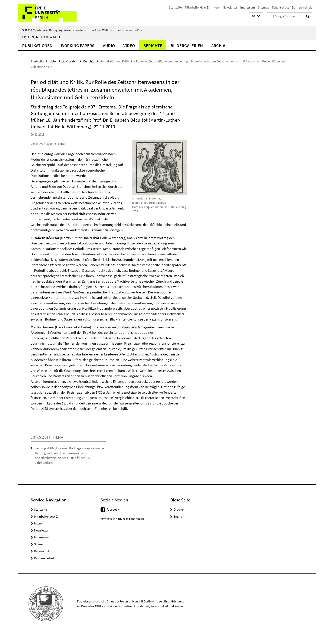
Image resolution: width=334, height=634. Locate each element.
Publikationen (37, 45)
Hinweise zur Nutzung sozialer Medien (122, 518)
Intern (216, 7)
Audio (109, 45)
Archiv (218, 45)
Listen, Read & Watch (42, 36)
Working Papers (77, 45)
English (178, 516)
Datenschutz (280, 7)
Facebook (113, 509)
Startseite (175, 7)
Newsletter (230, 7)
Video (129, 45)
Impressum (247, 7)
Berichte (152, 45)
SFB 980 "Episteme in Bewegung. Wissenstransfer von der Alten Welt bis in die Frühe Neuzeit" (82, 30)
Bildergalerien (187, 45)
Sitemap (263, 7)
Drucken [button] (179, 509)
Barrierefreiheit (302, 7)
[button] (256, 16)
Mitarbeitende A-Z (197, 7)
